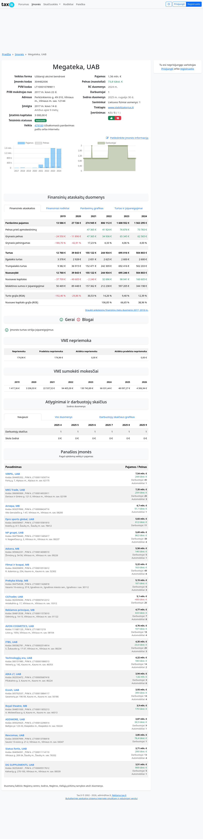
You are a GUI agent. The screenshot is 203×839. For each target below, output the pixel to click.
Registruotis (194, 4)
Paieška (80, 4)
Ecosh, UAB (12, 690)
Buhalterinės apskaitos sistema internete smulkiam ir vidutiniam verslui (101, 798)
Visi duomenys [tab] (63, 417)
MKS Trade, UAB (15, 489)
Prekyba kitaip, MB (16, 580)
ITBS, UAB (11, 642)
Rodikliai (68, 4)
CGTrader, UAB (14, 596)
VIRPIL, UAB (12, 473)
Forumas (23, 4)
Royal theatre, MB (16, 705)
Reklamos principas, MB (19, 610)
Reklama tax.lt (119, 795)
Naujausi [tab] (22, 417)
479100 (39, 125)
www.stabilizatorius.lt (121, 107)
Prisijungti (179, 4)
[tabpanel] (76, 262)
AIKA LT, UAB (13, 674)
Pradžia (6, 54)
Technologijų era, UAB (18, 657)
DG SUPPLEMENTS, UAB (19, 764)
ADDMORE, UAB (15, 719)
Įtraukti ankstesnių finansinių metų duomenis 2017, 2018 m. (116, 310)
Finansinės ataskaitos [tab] (22, 208)
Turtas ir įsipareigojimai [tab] (129, 208)
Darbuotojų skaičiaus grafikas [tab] (117, 417)
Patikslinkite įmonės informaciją (127, 138)
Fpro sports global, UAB (19, 519)
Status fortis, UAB (16, 748)
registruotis (187, 68)
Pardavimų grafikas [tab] (92, 208)
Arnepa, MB (12, 505)
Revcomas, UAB (14, 735)
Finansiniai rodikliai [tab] (57, 208)
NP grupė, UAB (14, 532)
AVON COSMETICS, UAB (19, 626)
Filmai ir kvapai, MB (17, 564)
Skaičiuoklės (51, 4)
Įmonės (36, 4)
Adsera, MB (12, 548)
